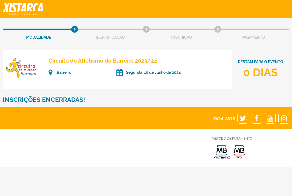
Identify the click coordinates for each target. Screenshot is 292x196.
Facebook (256, 118)
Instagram (283, 118)
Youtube (270, 118)
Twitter (242, 118)
